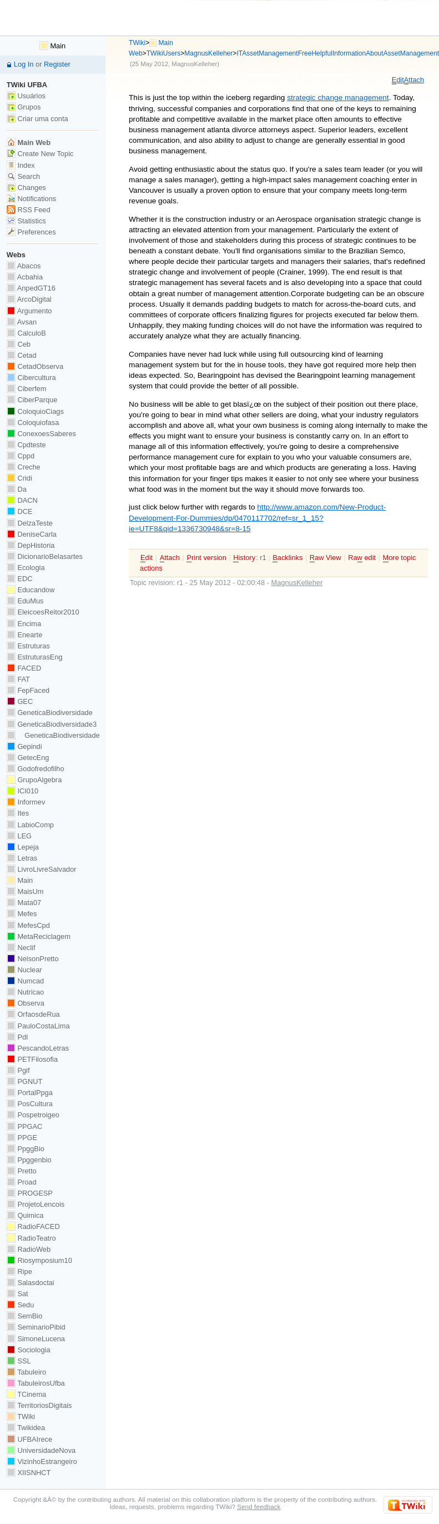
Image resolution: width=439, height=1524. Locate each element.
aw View (325, 557)
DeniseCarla (32, 534)
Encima (24, 623)
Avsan (22, 322)
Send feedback (258, 1506)
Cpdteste (26, 445)
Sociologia (29, 1350)
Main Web (29, 142)
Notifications (31, 198)
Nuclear (24, 970)
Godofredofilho (35, 769)
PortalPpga (30, 1092)
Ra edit (362, 557)
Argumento (29, 311)
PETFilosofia (32, 1059)
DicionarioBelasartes (45, 556)
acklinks (287, 557)
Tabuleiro (26, 1372)
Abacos (24, 266)
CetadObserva (35, 366)
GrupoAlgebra (34, 780)
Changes (26, 187)
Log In (24, 64)
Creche (24, 467)
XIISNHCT (29, 1472)
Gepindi (24, 746)
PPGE (22, 1137)
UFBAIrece (29, 1439)
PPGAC (24, 1126)
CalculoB (26, 333)
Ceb (19, 344)
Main (52, 46)
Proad (22, 1182)
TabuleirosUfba (36, 1383)
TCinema (26, 1394)
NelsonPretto (33, 959)
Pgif (18, 1070)
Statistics (26, 221)
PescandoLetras (38, 1048)
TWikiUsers (164, 53)
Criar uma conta (37, 118)
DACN (22, 500)
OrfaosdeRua (33, 1014)
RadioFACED (33, 1226)
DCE (20, 511)
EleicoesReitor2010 (43, 612)
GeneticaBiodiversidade (50, 712)
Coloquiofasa (33, 422)
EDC (20, 578)
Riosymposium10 (39, 1260)
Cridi (19, 478)
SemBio (24, 1316)
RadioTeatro (31, 1238)
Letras (22, 858)
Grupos (24, 107)
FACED (24, 668)
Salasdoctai (30, 1282)
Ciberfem (27, 388)
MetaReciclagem (38, 936)
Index (21, 165)
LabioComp (30, 825)
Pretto (22, 1171)
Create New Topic (40, 153)
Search (23, 176)
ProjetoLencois (35, 1204)
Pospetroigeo (33, 1115)
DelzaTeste (30, 523)
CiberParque (32, 400)
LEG (19, 836)
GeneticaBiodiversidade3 (52, 724)
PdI (17, 1037)
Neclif (21, 947)
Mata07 (24, 902)
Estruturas (28, 646)
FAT (18, 679)
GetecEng (28, 757)
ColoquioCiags (35, 411)
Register (57, 64)
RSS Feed (29, 210)
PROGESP (30, 1193)
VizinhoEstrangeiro (42, 1461)
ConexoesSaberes (41, 433)
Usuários (26, 96)
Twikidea (26, 1427)
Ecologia (26, 567)
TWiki (137, 43)
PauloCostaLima (38, 1026)
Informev (26, 802)
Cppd (20, 456)
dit (398, 80)
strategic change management (338, 97)
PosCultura (30, 1104)
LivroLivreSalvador (42, 869)
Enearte (25, 635)
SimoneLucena (36, 1339)
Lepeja (23, 847)
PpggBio (25, 1149)
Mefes (22, 914)
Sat (17, 1294)
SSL (19, 1361)
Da (17, 489)
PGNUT (24, 1081)
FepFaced (28, 690)
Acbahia (25, 277)
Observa (25, 1003)
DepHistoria (31, 545)
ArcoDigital (29, 299)
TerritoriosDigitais (39, 1405)
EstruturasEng (35, 657)
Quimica (25, 1215)
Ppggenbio (29, 1160)
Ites (18, 813)
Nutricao (25, 992)
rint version (206, 557)
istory (244, 557)
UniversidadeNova (41, 1450)
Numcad (25, 981)
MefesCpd (28, 925)
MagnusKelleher (208, 53)
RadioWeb (29, 1249)
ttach (414, 80)
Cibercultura (31, 377)
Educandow (31, 590)
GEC (20, 701)
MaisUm (25, 891)
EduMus (25, 601)
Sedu (20, 1305)
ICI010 (22, 791)
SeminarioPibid (36, 1327)
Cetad (22, 355)
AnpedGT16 (31, 288)
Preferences (31, 232)
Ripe (19, 1271)
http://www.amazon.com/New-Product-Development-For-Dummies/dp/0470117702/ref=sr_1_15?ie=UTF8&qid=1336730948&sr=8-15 (257, 517)
